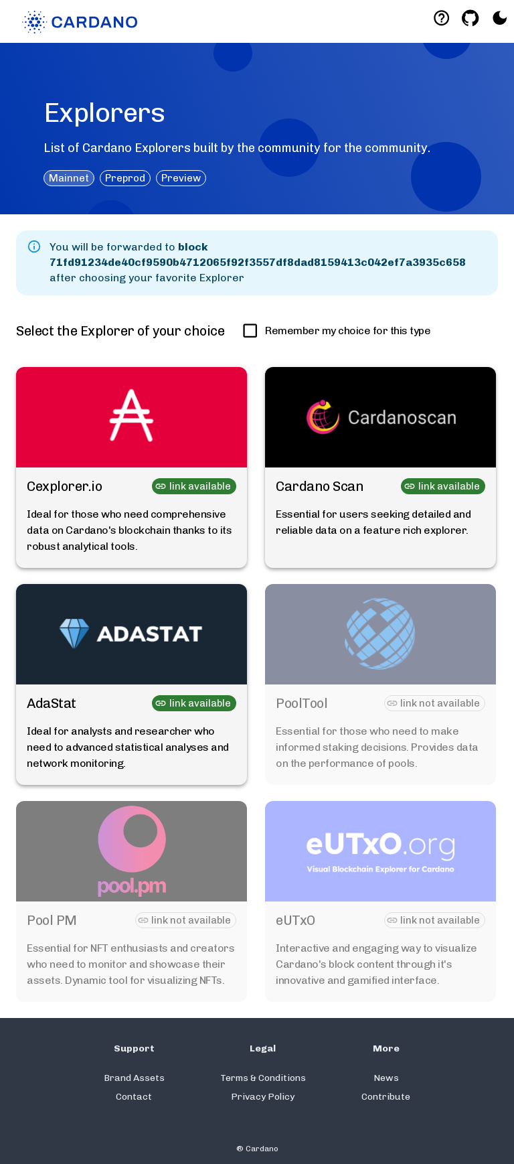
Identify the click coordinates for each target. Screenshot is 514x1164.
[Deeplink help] (441, 17)
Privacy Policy (262, 1096)
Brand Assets (134, 1078)
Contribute (385, 1096)
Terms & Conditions (263, 1078)
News (386, 1078)
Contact (134, 1096)
